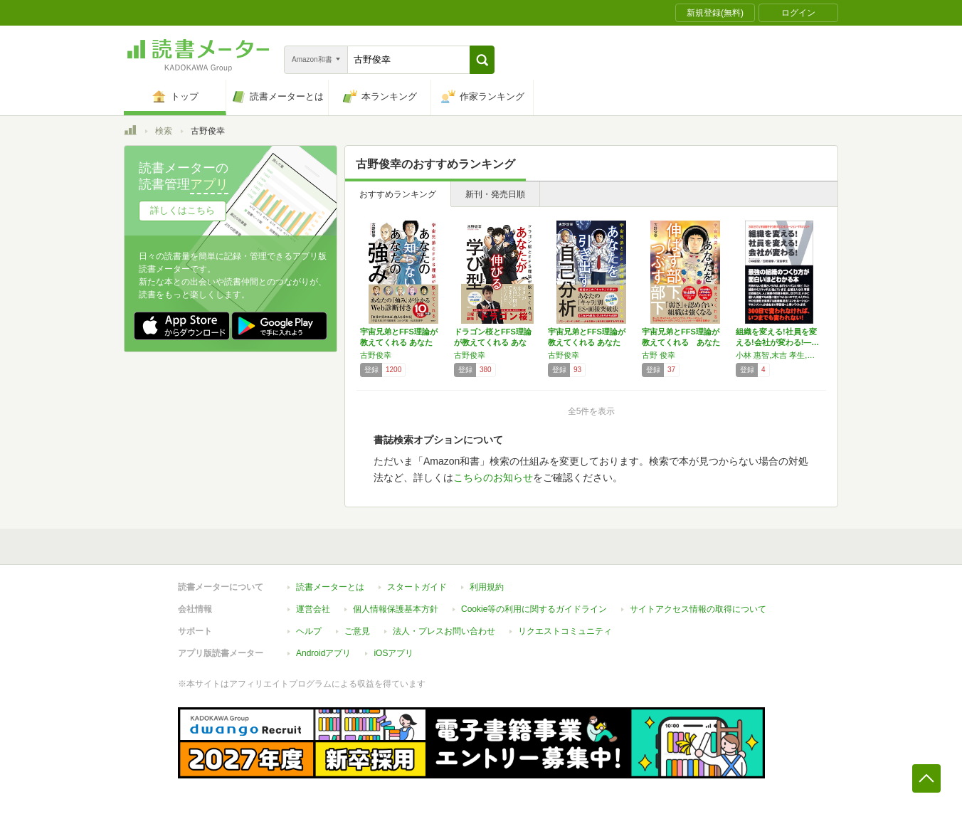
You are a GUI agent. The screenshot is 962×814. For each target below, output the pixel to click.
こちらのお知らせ (493, 477)
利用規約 (487, 587)
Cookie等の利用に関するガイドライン (534, 609)
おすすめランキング (397, 194)
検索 (163, 131)
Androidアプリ (323, 653)
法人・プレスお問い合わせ (444, 631)
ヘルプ (309, 631)
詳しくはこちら (182, 210)
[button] (482, 60)
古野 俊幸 (658, 355)
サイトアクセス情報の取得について (698, 609)
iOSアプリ (393, 653)
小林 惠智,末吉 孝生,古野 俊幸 (779, 355)
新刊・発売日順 (495, 194)
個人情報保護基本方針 (395, 609)
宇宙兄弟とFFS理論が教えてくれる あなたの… (399, 342)
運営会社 (313, 609)
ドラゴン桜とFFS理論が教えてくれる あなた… (493, 342)
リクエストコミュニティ (565, 631)
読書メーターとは (330, 587)
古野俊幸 (375, 355)
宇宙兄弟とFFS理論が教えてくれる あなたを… (586, 342)
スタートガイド (417, 587)
